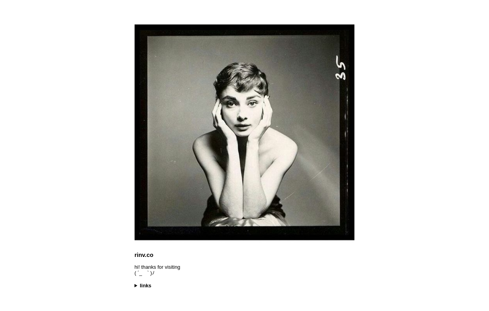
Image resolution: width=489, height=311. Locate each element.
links (145, 286)
